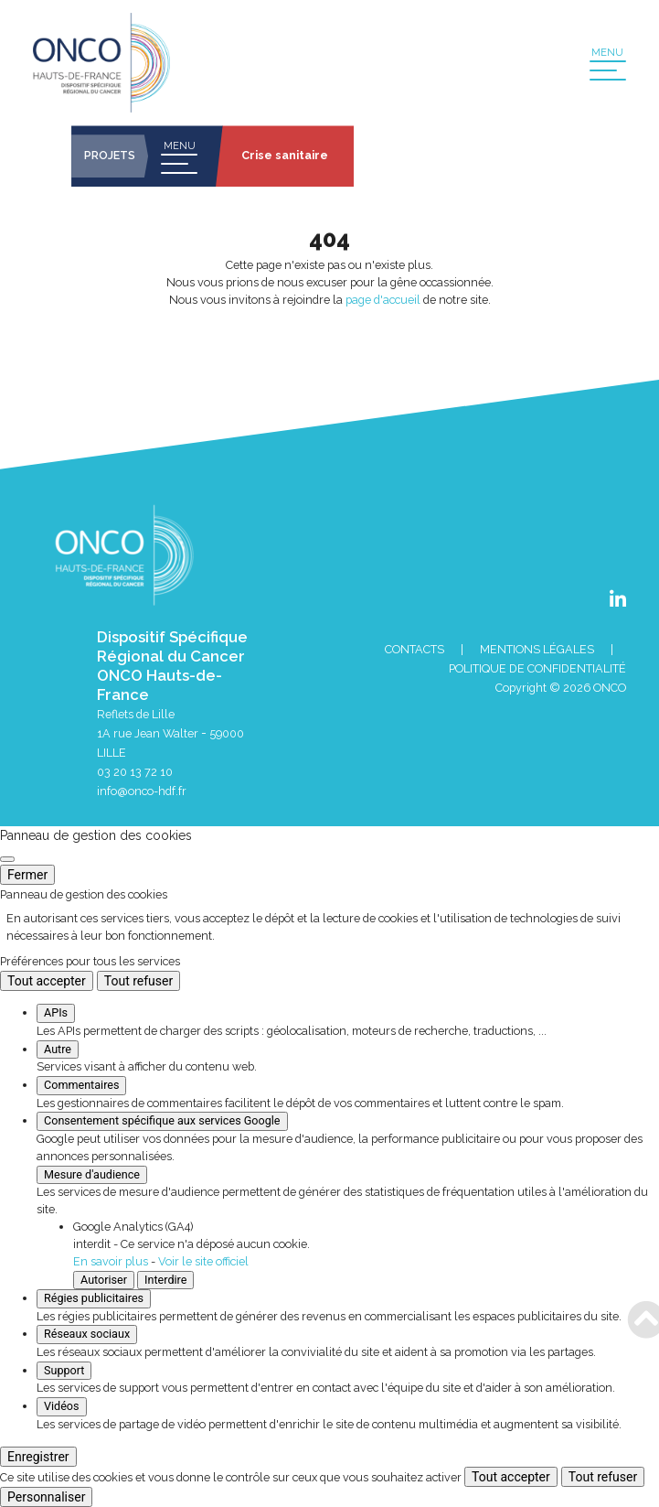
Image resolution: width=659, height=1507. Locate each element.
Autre (57, 1049)
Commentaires (81, 1085)
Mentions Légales (537, 649)
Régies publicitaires (93, 1298)
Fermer (27, 874)
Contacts (414, 649)
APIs (56, 1012)
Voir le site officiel (203, 1261)
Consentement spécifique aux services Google (162, 1120)
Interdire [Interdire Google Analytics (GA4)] (165, 1279)
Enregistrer (38, 1456)
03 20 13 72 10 (135, 772)
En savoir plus (110, 1261)
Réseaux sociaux (87, 1333)
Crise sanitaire (284, 155)
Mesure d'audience (92, 1174)
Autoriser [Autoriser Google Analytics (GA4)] (103, 1279)
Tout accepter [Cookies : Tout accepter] (46, 981)
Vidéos (62, 1406)
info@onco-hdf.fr (141, 791)
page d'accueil (382, 300)
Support (64, 1370)
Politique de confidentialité (537, 668)
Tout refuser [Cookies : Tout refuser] (138, 981)
